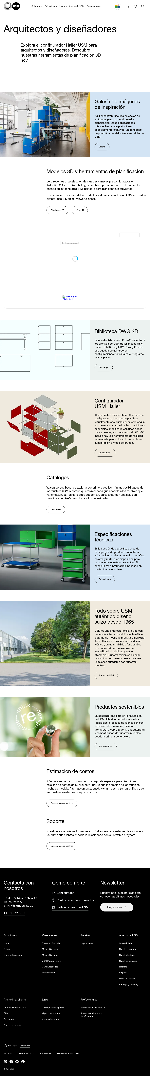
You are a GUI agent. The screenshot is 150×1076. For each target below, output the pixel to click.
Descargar (104, 367)
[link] (17, 943)
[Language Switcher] (135, 6)
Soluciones (36, 6)
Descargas (56, 509)
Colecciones (51, 6)
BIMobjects (57, 210)
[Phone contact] (128, 6)
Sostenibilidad (105, 746)
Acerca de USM (76, 6)
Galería (102, 146)
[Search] (142, 6)
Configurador (105, 452)
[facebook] (11, 1061)
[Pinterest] (23, 1061)
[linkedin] (17, 1061)
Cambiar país (25, 1046)
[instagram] (5, 1061)
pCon (80, 210)
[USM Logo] (12, 6)
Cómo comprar (94, 6)
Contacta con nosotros (62, 803)
